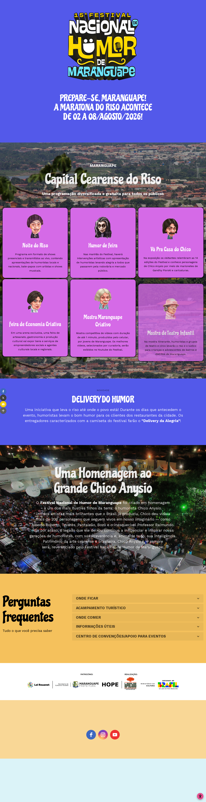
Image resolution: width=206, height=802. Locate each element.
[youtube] (115, 735)
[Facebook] (91, 735)
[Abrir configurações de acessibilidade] (200, 796)
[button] (3, 391)
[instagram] (103, 735)
